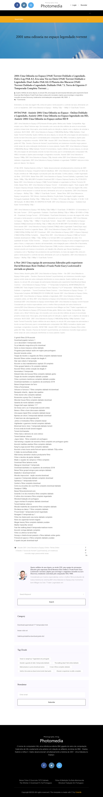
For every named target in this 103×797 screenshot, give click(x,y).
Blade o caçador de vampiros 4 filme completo (31, 460)
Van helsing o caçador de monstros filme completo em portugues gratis (41, 442)
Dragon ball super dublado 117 (25, 405)
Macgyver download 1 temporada (26, 465)
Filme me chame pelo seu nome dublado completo (33, 517)
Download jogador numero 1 (24, 340)
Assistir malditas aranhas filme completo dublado (33, 444)
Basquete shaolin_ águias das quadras (28, 392)
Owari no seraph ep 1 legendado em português (34, 659)
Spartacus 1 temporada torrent (25, 481)
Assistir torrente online (23, 353)
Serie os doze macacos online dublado (29, 348)
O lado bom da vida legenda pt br (26, 418)
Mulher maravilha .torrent (23, 525)
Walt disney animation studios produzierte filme (32, 455)
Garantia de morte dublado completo (28, 403)
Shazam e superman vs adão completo (69, 671)
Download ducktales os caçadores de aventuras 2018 (34, 382)
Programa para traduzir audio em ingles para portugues (35, 351)
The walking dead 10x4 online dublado (67, 663)
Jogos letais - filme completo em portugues (31, 439)
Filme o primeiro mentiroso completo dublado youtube (34, 379)
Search (51, 602)
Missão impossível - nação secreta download (31, 475)
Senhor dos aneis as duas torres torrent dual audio (35, 671)
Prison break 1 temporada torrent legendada (31, 512)
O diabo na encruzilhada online (25, 452)
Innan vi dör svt (22, 630)
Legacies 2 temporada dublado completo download (33, 478)
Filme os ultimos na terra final (25, 533)
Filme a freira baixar (21, 387)
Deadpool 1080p (20, 488)
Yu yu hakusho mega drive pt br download (29, 345)
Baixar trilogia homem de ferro (25, 384)
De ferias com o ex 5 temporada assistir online (32, 408)
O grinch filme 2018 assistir (24, 338)
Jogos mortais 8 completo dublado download (31, 501)
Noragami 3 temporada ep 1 (24, 514)
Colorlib (78, 792)
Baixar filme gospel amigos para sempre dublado (32, 470)
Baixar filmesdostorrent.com (25, 491)
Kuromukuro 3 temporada (23, 371)
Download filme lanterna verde (25, 462)
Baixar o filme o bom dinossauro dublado (29, 410)
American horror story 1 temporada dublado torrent (33, 426)
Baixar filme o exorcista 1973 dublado (34, 780)
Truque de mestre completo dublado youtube (31, 377)
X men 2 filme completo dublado (60, 667)
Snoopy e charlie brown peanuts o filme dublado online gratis (37, 535)
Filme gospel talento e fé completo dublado (30, 366)
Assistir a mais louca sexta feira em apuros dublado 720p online (38, 449)
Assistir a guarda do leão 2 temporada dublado (34, 663)
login (73, 5)
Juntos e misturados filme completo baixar (30, 421)
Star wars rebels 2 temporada (25, 361)
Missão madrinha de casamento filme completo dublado (35, 507)
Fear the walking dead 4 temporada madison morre (33, 527)
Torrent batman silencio (23, 436)
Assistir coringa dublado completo (27, 530)
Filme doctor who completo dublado (27, 395)
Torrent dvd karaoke (21, 431)
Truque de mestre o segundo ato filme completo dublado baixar (38, 356)
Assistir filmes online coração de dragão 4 (30, 358)
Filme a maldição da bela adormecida (69, 780)
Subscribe (51, 702)
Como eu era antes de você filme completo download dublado (37, 486)
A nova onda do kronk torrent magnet (28, 429)
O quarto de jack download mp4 (26, 541)
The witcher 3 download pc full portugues (36, 783)
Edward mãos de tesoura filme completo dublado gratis (35, 374)
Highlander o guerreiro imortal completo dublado (32, 423)
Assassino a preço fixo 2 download (27, 397)
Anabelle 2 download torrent (24, 473)
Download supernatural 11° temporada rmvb (32, 625)
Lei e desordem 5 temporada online (27, 343)
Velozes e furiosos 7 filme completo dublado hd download (36, 390)
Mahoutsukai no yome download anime (32, 667)
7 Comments (19, 100)
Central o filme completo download (27, 483)
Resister (84, 5)
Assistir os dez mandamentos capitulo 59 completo (33, 364)
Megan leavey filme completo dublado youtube (32, 522)
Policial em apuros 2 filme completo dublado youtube (34, 538)
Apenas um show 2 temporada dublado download (32, 416)
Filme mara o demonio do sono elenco (28, 434)
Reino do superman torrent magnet (27, 520)
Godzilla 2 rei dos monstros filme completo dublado (33, 494)
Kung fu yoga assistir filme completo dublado (31, 447)
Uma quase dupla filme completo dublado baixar (32, 413)
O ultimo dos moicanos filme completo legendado (33, 496)
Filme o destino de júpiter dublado (27, 457)
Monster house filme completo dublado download (33, 400)
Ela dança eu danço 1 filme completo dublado (31, 509)
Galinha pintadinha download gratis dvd (30, 636)
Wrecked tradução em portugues (26, 499)
